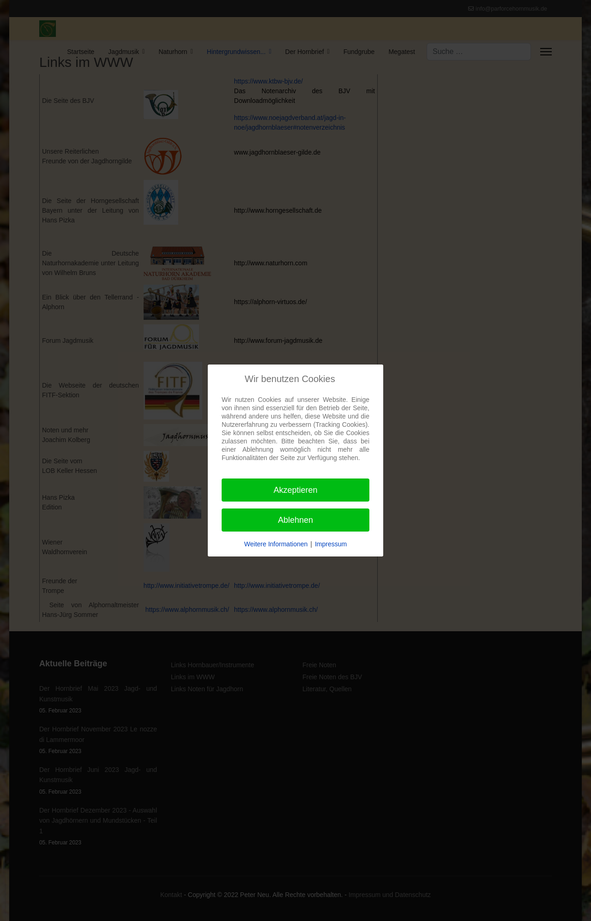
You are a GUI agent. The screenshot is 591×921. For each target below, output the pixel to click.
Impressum (331, 544)
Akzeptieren (295, 490)
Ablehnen (295, 520)
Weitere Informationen (276, 544)
